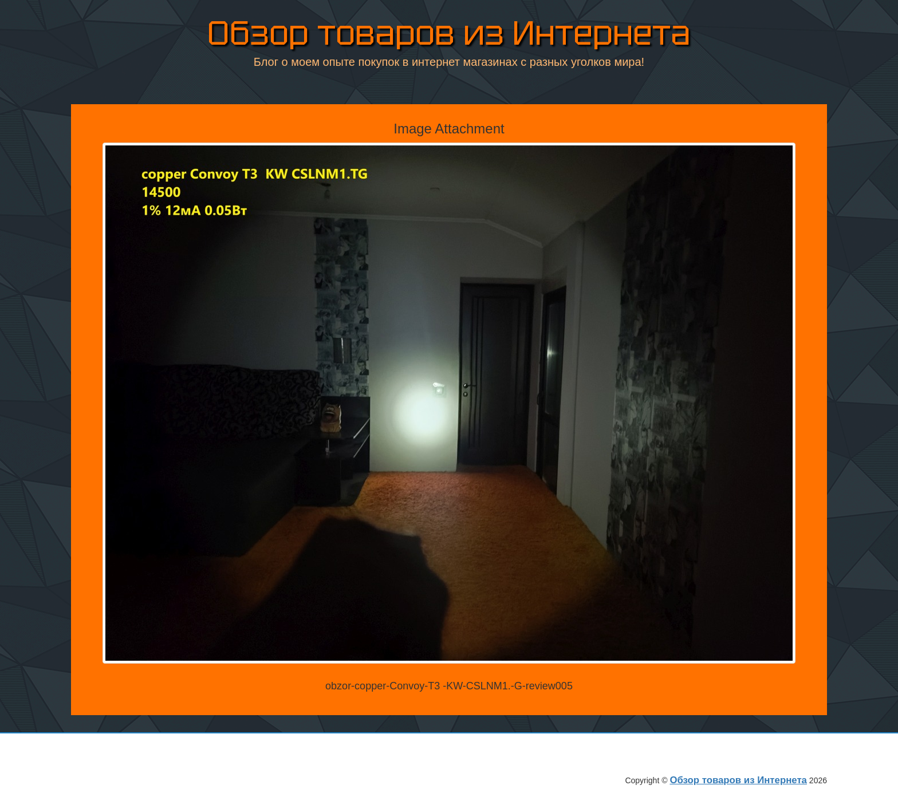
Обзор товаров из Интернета (449, 35)
